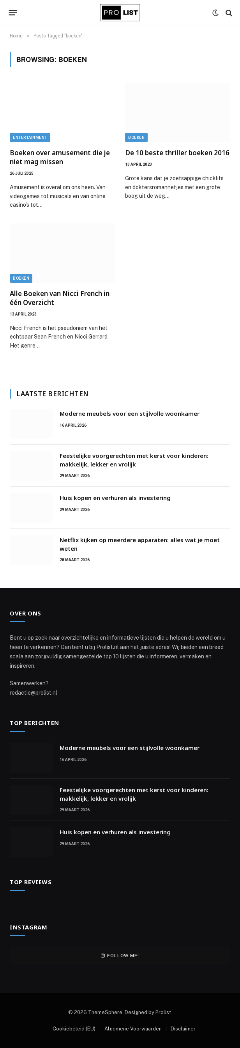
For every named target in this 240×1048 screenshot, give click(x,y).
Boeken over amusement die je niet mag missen (60, 157)
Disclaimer (183, 1029)
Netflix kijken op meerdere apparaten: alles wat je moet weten (140, 544)
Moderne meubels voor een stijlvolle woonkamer (129, 413)
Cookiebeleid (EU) (74, 1029)
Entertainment (30, 137)
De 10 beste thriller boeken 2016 (177, 152)
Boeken (136, 137)
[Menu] (13, 13)
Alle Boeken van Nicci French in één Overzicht (59, 298)
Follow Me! (120, 955)
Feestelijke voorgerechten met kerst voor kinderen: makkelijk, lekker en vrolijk (134, 460)
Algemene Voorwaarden (133, 1029)
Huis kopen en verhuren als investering (115, 498)
